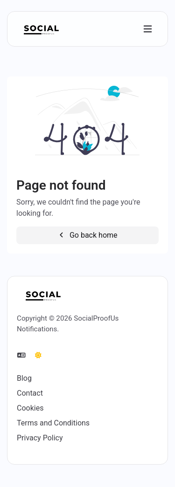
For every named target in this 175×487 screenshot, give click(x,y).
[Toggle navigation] (147, 29)
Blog (24, 378)
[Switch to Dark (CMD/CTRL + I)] (38, 356)
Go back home (87, 235)
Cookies (30, 408)
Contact (30, 393)
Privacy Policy (40, 437)
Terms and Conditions (53, 422)
